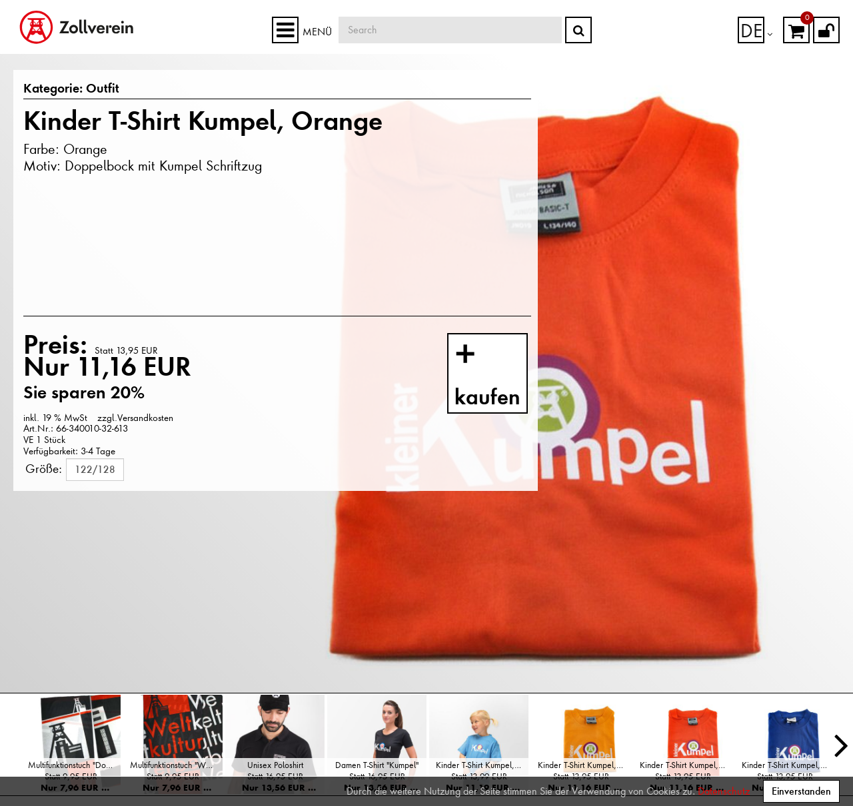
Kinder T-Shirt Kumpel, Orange (686, 765)
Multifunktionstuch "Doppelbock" (74, 765)
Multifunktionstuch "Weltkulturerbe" (176, 765)
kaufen (500, 376)
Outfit (94, 89)
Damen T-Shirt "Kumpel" (377, 765)
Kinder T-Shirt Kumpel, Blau (788, 765)
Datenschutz (724, 791)
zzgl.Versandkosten (135, 417)
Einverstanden (801, 791)
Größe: (43, 468)
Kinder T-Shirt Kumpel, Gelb (584, 765)
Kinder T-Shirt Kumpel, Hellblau (482, 765)
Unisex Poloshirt (275, 765)
